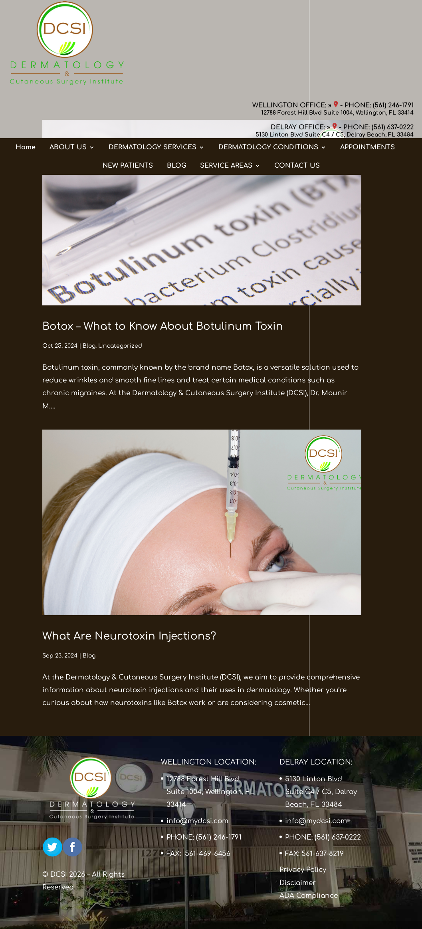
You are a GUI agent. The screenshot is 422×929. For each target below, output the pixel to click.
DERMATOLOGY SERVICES (152, 69)
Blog (89, 346)
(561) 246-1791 (393, 14)
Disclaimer (297, 883)
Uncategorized (120, 346)
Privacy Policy (302, 870)
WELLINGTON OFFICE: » (295, 14)
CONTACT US (297, 87)
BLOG (176, 87)
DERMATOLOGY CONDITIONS (268, 69)
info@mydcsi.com (197, 821)
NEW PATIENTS (128, 87)
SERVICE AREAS (226, 87)
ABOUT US (68, 69)
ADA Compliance (308, 895)
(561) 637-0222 (393, 36)
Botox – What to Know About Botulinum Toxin (162, 326)
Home (26, 69)
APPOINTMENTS (367, 69)
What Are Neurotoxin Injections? (129, 636)
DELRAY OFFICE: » (304, 36)
